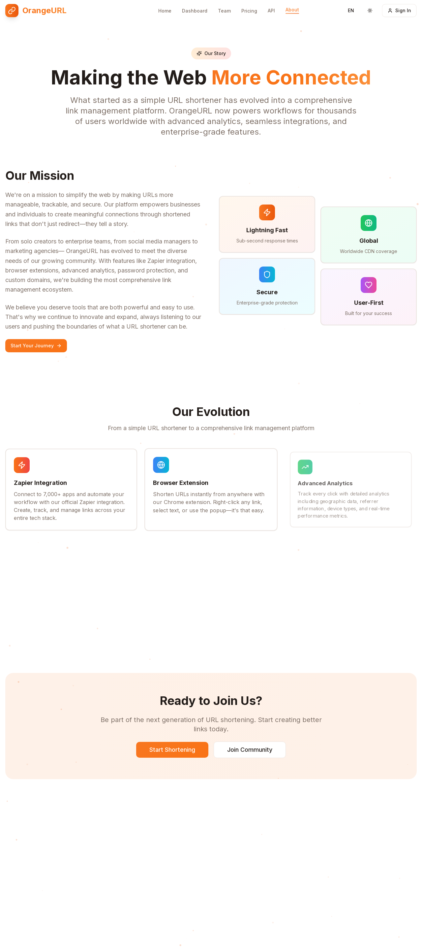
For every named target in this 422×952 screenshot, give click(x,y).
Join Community (249, 749)
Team (224, 6)
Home (164, 7)
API (271, 5)
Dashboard (194, 7)
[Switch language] (351, 6)
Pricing (249, 6)
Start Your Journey (36, 345)
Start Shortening (172, 749)
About (292, 4)
